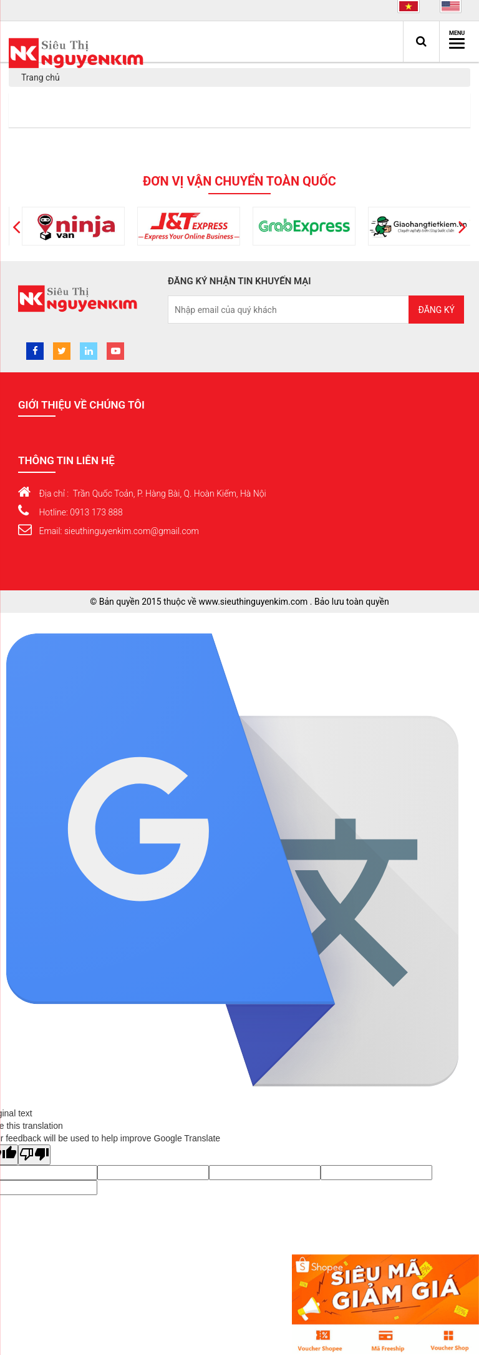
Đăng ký (436, 310)
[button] (16, 226)
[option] (115, 226)
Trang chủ (40, 77)
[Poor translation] (34, 1154)
